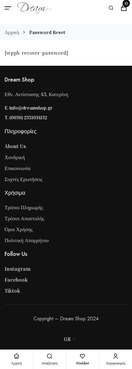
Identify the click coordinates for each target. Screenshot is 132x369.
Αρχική (12, 32)
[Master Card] (63, 329)
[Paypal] (75, 329)
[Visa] (56, 329)
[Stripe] (69, 329)
